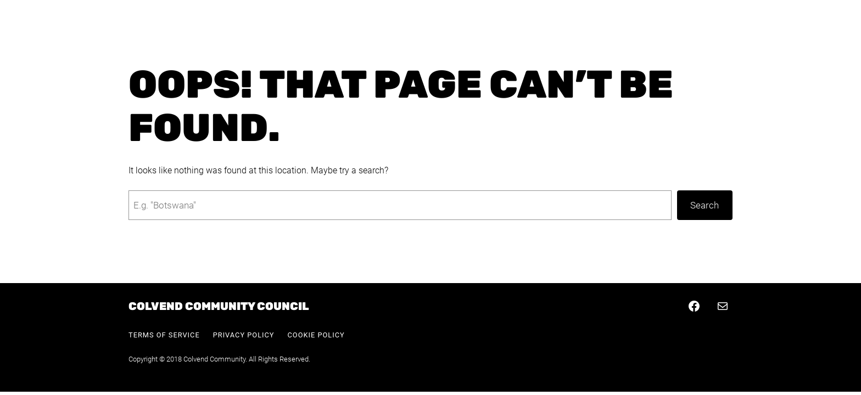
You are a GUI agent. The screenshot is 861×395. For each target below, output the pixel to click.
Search (704, 205)
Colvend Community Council (218, 306)
